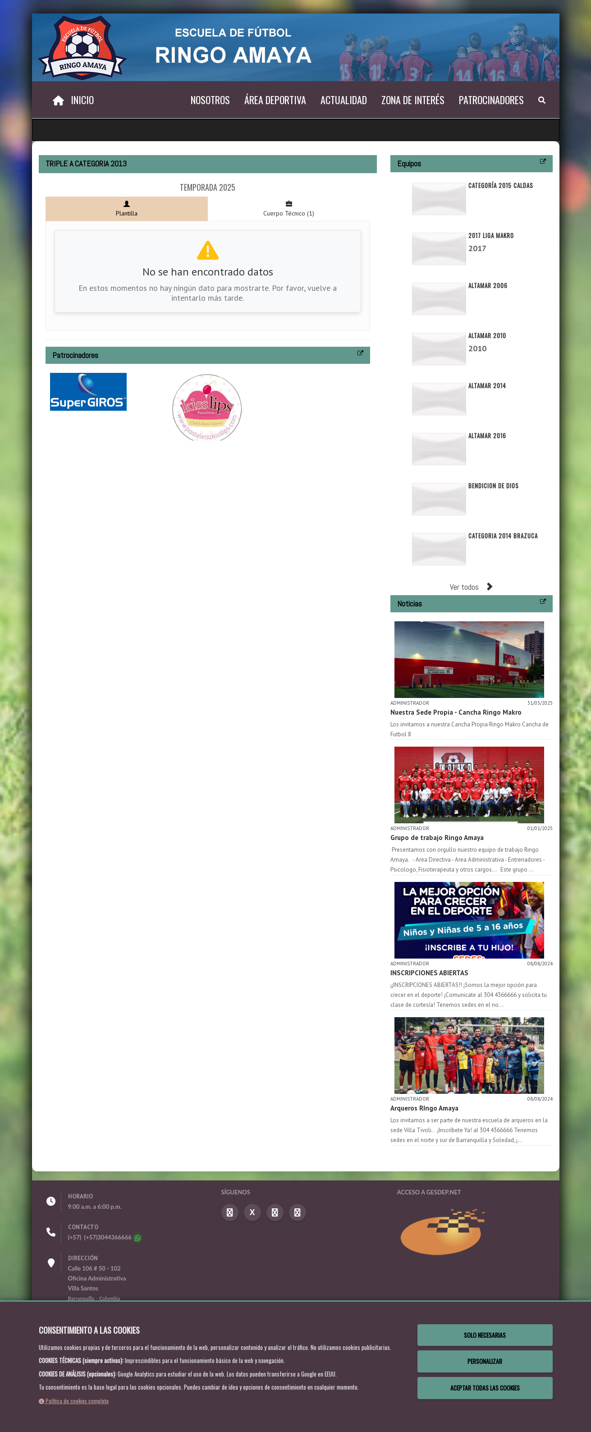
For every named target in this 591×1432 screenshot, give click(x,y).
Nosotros (210, 99)
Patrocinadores (491, 99)
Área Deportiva (275, 99)
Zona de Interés (412, 99)
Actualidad (344, 99)
